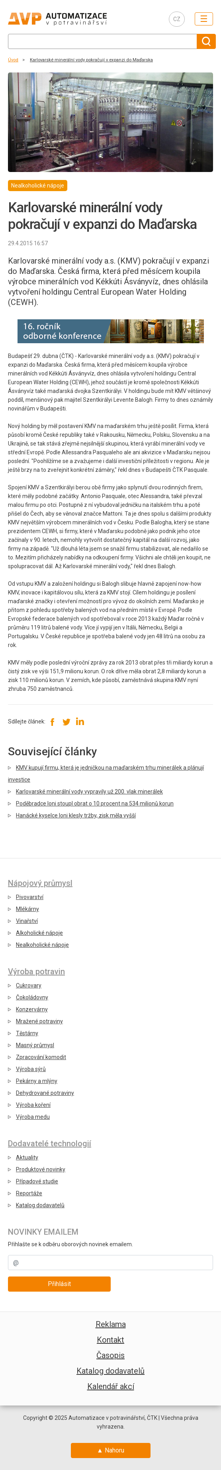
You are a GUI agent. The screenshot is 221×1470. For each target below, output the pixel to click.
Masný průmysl (35, 1045)
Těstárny (27, 1033)
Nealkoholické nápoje (42, 945)
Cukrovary (28, 985)
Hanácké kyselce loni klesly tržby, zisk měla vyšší (76, 815)
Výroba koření (33, 1105)
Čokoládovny (32, 997)
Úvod (13, 60)
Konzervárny (32, 1009)
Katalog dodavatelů (40, 1205)
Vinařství (27, 921)
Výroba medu (33, 1117)
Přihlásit (59, 1284)
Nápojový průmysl (40, 883)
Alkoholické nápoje (39, 933)
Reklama (111, 1324)
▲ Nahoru (110, 1450)
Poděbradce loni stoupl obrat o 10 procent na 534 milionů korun (95, 803)
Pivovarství (29, 897)
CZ (176, 19)
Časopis (110, 1355)
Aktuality (27, 1157)
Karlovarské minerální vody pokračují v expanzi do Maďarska (91, 60)
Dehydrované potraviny (45, 1093)
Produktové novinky (40, 1169)
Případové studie (37, 1181)
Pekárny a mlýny (36, 1081)
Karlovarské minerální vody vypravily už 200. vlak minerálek (89, 791)
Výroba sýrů (31, 1069)
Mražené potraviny (39, 1021)
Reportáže (29, 1193)
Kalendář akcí (110, 1386)
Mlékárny (27, 909)
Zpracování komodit (41, 1057)
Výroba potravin (36, 971)
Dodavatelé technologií (49, 1143)
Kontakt (110, 1340)
